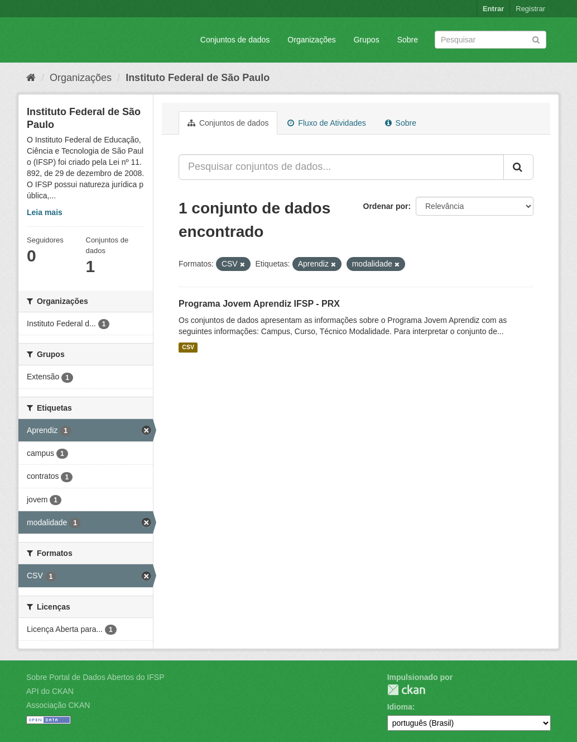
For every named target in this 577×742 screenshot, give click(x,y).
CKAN (406, 690)
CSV (188, 347)
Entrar (493, 8)
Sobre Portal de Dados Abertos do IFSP (95, 677)
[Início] (31, 77)
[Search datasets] (490, 40)
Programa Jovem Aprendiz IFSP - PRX (259, 303)
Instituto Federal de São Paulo (198, 77)
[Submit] (536, 39)
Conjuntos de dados (235, 39)
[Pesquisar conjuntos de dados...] (341, 167)
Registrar (530, 8)
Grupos (366, 39)
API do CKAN (50, 691)
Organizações (311, 39)
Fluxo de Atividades (326, 122)
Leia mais (44, 212)
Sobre (407, 39)
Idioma (399, 706)
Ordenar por (385, 206)
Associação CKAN (58, 705)
